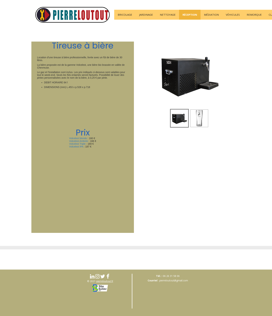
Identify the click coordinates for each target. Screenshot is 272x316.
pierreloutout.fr (104, 281)
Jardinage (146, 14)
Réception (190, 14)
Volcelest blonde (78, 138)
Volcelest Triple (77, 143)
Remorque (254, 14)
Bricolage (125, 14)
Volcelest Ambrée (78, 141)
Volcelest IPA (76, 146)
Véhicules (233, 14)
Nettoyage (168, 14)
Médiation (211, 14)
